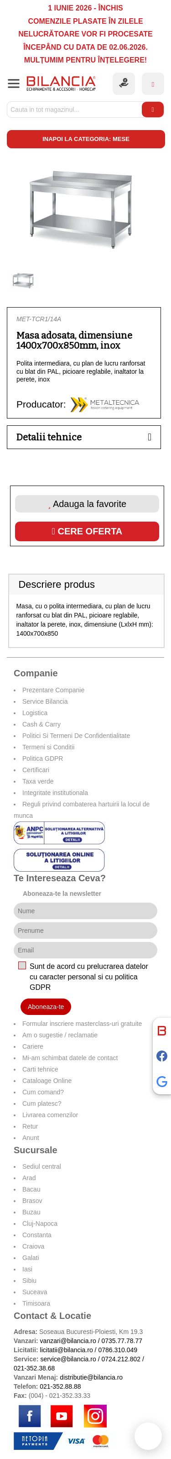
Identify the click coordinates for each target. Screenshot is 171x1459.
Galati (30, 1257)
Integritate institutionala (55, 792)
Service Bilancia (45, 701)
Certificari (35, 770)
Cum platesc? (42, 1103)
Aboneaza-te (46, 1006)
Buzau (31, 1212)
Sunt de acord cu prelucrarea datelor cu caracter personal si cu (89, 976)
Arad (29, 1178)
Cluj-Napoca (39, 1223)
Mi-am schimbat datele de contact (70, 1058)
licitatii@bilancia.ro (66, 1350)
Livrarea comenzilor (50, 1115)
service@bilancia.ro (68, 1359)
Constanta (37, 1235)
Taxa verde (37, 781)
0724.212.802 (120, 1359)
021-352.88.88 (60, 1386)
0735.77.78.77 (121, 1340)
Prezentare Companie (53, 690)
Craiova (33, 1246)
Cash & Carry (41, 724)
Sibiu (29, 1280)
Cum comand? (43, 1092)
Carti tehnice (40, 1069)
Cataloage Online (47, 1080)
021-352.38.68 (34, 1368)
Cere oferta (87, 531)
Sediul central (41, 1166)
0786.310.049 (117, 1350)
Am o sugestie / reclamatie (60, 1035)
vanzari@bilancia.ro (68, 1340)
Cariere (32, 1046)
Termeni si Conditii (48, 747)
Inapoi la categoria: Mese (86, 139)
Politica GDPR (42, 758)
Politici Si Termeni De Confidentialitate (76, 735)
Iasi (27, 1269)
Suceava (34, 1292)
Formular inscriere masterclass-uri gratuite (82, 1023)
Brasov (32, 1200)
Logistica (34, 712)
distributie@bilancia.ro (90, 1377)
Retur (30, 1126)
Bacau (31, 1189)
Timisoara (36, 1303)
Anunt (30, 1137)
